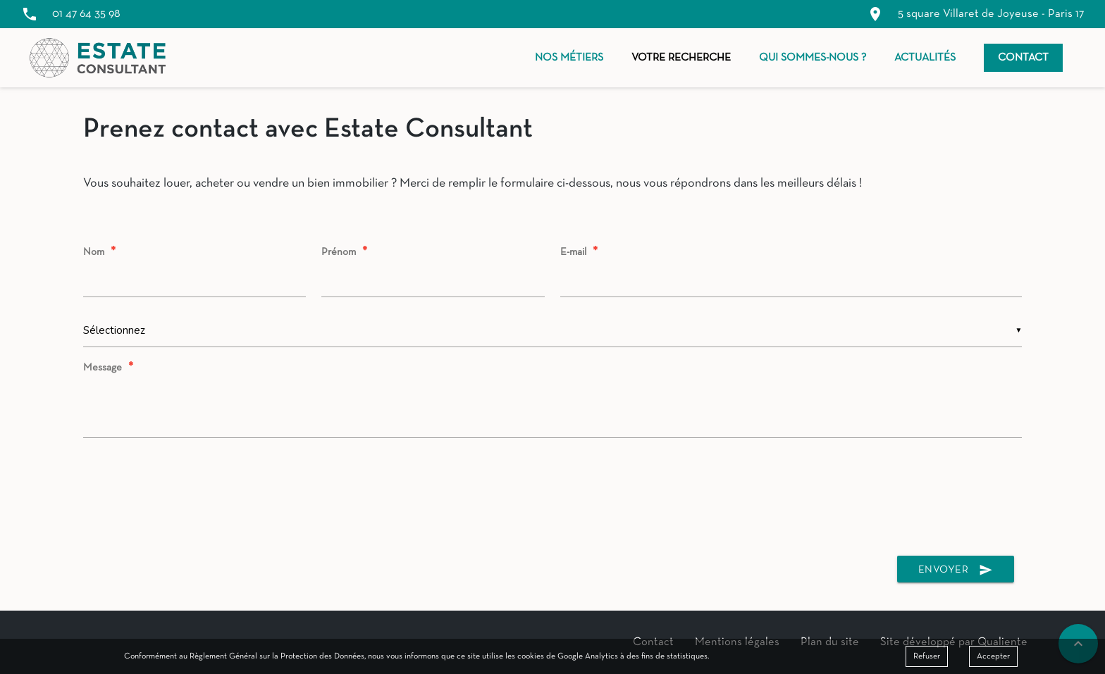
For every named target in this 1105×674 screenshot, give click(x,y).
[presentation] (552, 500)
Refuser (926, 656)
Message (110, 368)
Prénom (346, 252)
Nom (101, 252)
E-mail (580, 252)
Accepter (993, 656)
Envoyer (956, 570)
